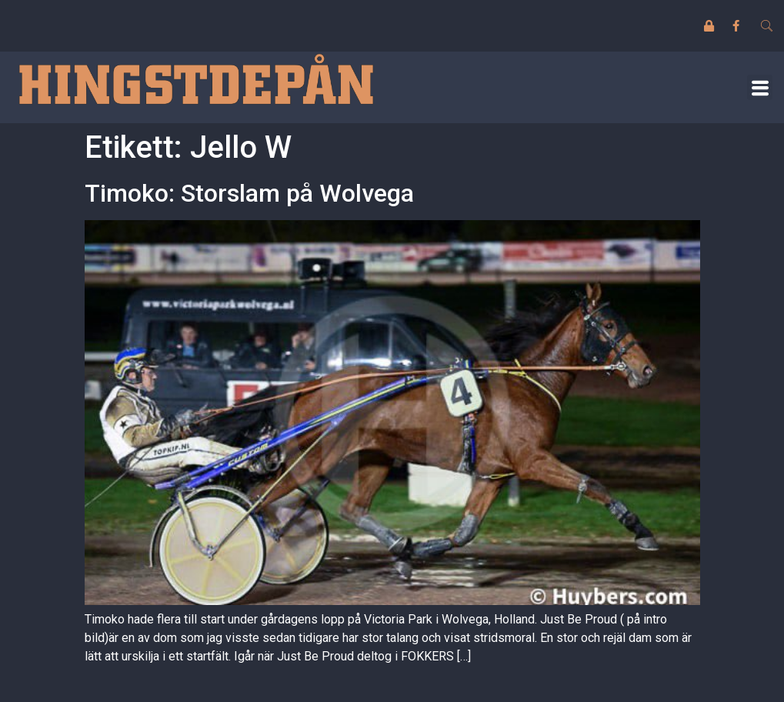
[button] (759, 87)
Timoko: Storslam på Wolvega (249, 193)
